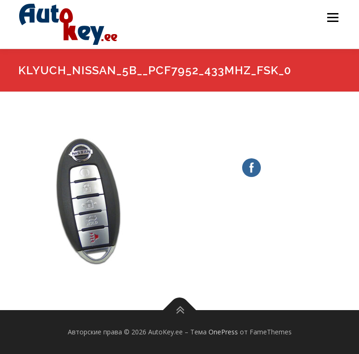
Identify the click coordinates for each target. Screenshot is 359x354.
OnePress (223, 331)
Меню (332, 17)
